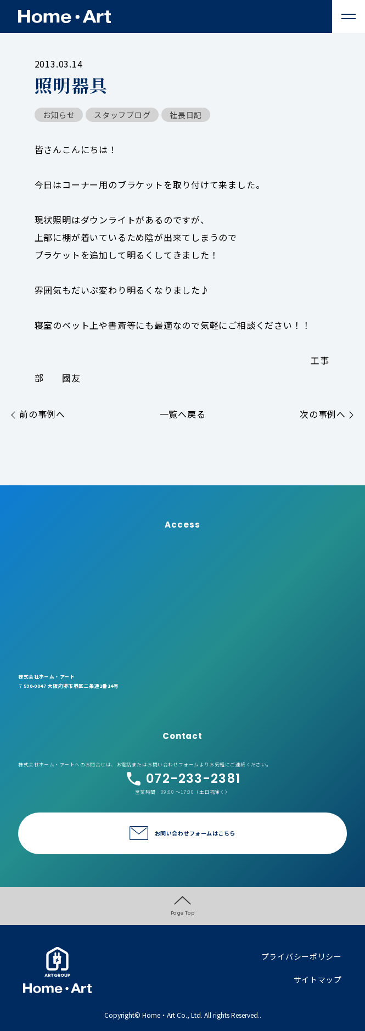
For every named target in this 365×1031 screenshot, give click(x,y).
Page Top (183, 906)
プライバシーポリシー (301, 956)
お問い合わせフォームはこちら (195, 833)
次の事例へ (327, 414)
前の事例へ (38, 414)
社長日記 (186, 114)
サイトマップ (318, 979)
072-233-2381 (182, 779)
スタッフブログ (122, 114)
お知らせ (59, 114)
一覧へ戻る (183, 414)
